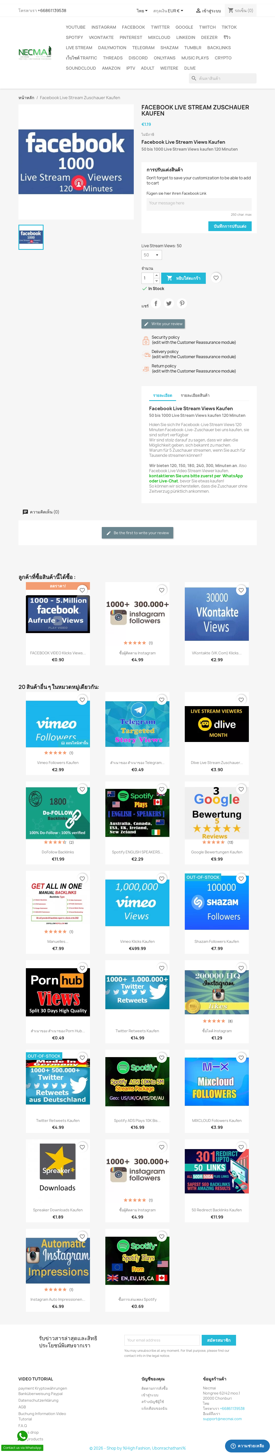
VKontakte (101, 37)
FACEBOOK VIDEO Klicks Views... (58, 653)
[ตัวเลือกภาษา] (143, 11)
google (184, 27)
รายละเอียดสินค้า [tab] (195, 395)
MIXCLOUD (159, 37)
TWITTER (160, 27)
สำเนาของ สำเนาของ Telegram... (137, 762)
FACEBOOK (133, 27)
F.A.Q (22, 1425)
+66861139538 (52, 10)
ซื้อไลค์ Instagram (217, 1030)
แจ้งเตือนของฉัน (154, 1408)
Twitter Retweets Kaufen (137, 1030)
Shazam (169, 47)
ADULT (147, 68)
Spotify (74, 37)
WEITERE (169, 68)
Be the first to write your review (137, 533)
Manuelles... (57, 941)
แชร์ (156, 308)
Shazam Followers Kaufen (217, 941)
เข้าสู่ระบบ (149, 1394)
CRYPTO (223, 58)
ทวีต (169, 308)
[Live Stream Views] (151, 255)
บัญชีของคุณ (153, 1379)
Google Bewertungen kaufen (216, 852)
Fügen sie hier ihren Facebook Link (176, 193)
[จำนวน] (147, 278)
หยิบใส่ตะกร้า (183, 278)
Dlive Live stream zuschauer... (217, 762)
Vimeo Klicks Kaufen (137, 941)
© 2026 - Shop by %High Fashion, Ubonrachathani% (137, 1448)
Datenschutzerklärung (38, 1400)
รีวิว (226, 37)
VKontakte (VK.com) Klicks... (217, 653)
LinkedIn (185, 37)
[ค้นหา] (223, 78)
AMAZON (111, 68)
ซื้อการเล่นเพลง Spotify (137, 1299)
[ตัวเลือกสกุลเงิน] (176, 11)
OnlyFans (165, 58)
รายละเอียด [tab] (162, 395)
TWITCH (207, 27)
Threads (113, 58)
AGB (22, 1407)
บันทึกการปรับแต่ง (230, 226)
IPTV (130, 68)
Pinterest (131, 37)
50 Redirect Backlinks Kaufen (217, 1210)
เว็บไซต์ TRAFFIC (81, 58)
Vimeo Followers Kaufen (58, 762)
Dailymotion (112, 47)
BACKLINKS (219, 47)
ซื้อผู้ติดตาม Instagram (137, 653)
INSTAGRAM (103, 27)
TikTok (229, 27)
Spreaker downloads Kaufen (58, 1210)
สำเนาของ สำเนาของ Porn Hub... (58, 1030)
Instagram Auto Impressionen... (57, 1299)
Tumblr (192, 47)
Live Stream (79, 47)
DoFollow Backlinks (58, 852)
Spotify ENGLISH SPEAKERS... (137, 852)
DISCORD (138, 58)
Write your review (163, 324)
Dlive (190, 68)
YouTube (76, 27)
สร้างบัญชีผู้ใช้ (152, 1401)
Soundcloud (81, 68)
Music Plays (195, 58)
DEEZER (209, 37)
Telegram (143, 47)
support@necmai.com (222, 1418)
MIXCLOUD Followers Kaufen (217, 1120)
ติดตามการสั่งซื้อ (154, 1388)
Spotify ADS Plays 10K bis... (137, 1120)
